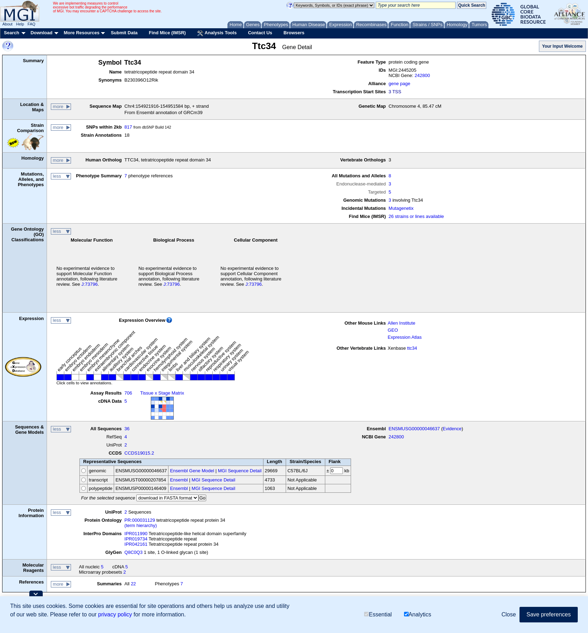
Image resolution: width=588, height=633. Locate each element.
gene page (399, 83)
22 (133, 583)
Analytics (417, 614)
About (7, 24)
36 (126, 428)
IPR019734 (135, 539)
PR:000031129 (139, 520)
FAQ (31, 24)
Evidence (452, 428)
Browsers (294, 32)
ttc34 (412, 348)
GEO (393, 330)
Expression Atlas (405, 337)
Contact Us (260, 32)
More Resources (81, 32)
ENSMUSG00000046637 (414, 428)
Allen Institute (401, 323)
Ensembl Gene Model (192, 470)
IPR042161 (135, 544)
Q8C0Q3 (133, 552)
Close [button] (508, 614)
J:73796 (89, 284)
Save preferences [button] (549, 614)
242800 (422, 75)
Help (20, 24)
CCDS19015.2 (139, 453)
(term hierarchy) (140, 525)
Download (41, 32)
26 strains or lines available (416, 216)
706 (128, 393)
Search (11, 32)
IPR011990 (135, 533)
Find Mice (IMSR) (167, 32)
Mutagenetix (401, 208)
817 (128, 127)
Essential (378, 614)
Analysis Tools (217, 33)
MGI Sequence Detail (240, 470)
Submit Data (124, 32)
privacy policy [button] (115, 614)
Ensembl (179, 480)
